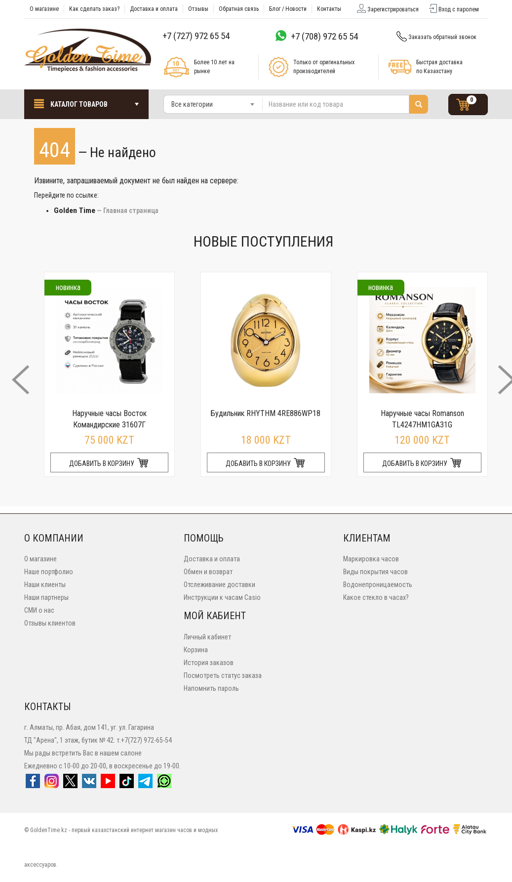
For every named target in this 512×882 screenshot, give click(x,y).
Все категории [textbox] (192, 104)
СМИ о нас (39, 610)
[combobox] (213, 104)
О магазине (40, 559)
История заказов (209, 663)
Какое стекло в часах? (376, 597)
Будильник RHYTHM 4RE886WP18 (265, 413)
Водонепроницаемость (377, 584)
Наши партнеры (46, 597)
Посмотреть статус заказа (223, 675)
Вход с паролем (453, 9)
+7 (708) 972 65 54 (324, 36)
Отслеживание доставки (219, 584)
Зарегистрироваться (387, 9)
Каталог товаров (86, 103)
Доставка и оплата (212, 559)
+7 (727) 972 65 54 (196, 36)
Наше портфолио (48, 572)
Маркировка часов (371, 559)
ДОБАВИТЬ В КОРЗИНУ (109, 463)
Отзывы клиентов (50, 623)
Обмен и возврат (208, 572)
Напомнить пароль (211, 688)
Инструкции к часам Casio (222, 597)
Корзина (196, 650)
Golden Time (74, 210)
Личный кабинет (207, 637)
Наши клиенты (45, 584)
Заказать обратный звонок (435, 37)
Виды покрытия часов (375, 572)
